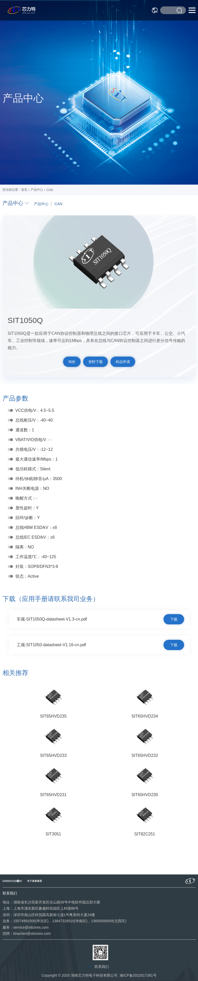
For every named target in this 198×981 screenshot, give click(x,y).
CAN (58, 204)
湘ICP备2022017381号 (137, 975)
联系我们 (101, 967)
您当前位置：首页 (15, 190)
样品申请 (123, 362)
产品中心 (41, 204)
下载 (173, 619)
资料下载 (95, 362)
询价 (71, 362)
